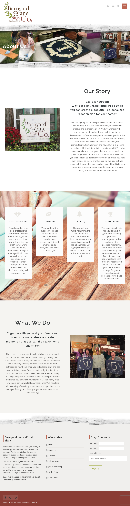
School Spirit (53, 461)
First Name (93, 444)
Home (51, 444)
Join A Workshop (55, 466)
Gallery (51, 455)
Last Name (93, 449)
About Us (52, 450)
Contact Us (53, 477)
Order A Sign (53, 472)
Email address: (95, 453)
